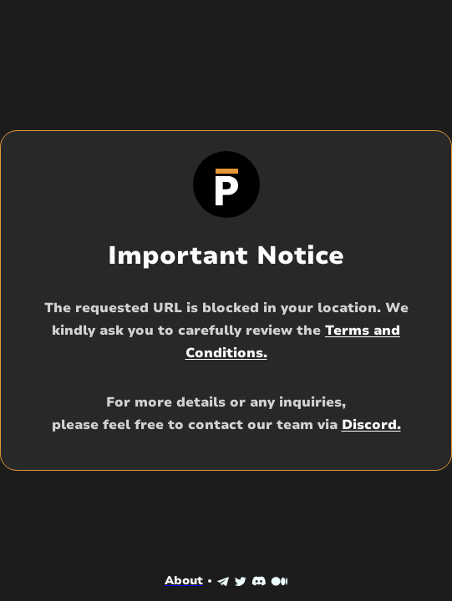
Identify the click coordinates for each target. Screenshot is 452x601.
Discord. (371, 425)
